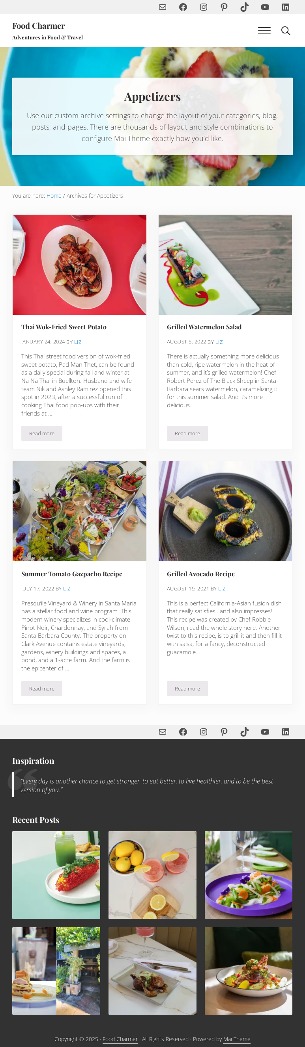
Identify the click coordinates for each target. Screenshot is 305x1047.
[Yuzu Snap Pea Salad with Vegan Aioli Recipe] (248, 875)
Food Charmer (39, 25)
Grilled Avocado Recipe (201, 574)
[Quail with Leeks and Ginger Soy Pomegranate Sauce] (152, 971)
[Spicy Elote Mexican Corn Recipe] (56, 875)
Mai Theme (237, 1039)
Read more (45, 435)
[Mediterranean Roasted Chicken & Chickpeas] (248, 971)
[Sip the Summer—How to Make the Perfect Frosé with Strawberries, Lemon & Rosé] (152, 875)
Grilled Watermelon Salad (205, 327)
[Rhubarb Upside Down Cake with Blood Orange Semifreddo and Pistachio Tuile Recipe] (56, 971)
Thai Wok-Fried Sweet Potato (64, 327)
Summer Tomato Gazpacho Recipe (72, 574)
